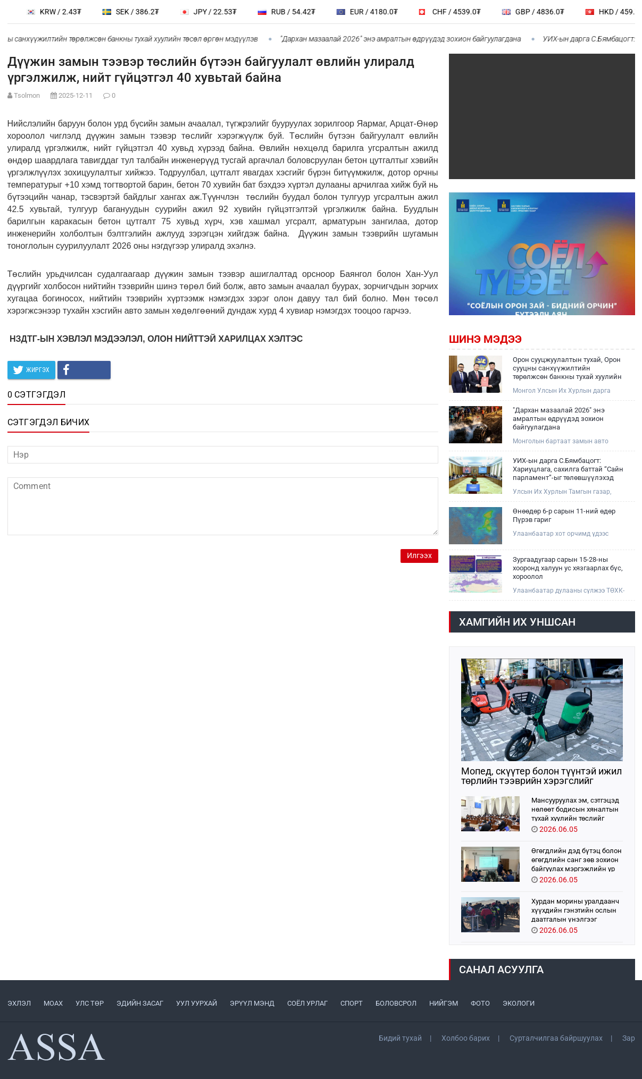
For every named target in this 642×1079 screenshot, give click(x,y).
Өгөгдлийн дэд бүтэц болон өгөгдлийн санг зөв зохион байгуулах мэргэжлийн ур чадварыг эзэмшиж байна (576, 859)
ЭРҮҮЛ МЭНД (252, 1003)
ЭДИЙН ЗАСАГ (139, 1003)
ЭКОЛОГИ (519, 1003)
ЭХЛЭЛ (19, 1003)
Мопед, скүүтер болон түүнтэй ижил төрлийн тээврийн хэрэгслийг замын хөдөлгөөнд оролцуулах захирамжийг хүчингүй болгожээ (541, 776)
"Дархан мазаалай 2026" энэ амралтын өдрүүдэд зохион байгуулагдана (406, 39)
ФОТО (480, 1003)
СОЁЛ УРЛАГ (307, 1003)
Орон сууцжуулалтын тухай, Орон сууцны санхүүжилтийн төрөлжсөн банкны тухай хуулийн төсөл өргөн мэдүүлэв (567, 368)
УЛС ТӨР (90, 1003)
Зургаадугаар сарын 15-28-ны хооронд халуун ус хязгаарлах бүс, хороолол (568, 567)
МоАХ (53, 1003)
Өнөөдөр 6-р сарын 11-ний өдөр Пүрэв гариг (564, 515)
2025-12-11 (76, 95)
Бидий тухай (400, 1038)
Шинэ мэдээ (485, 339)
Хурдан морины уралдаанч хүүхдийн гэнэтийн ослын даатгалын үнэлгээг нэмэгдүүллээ (575, 909)
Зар (628, 1038)
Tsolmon (27, 95)
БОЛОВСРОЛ (396, 1003)
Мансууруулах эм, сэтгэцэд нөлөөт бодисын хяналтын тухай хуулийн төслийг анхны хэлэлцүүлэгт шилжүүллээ (575, 808)
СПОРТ (351, 1003)
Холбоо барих (465, 1038)
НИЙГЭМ (443, 1003)
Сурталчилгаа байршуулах (556, 1038)
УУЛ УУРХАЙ (196, 1003)
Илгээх (419, 555)
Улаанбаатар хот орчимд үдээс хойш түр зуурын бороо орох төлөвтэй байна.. (560, 534)
